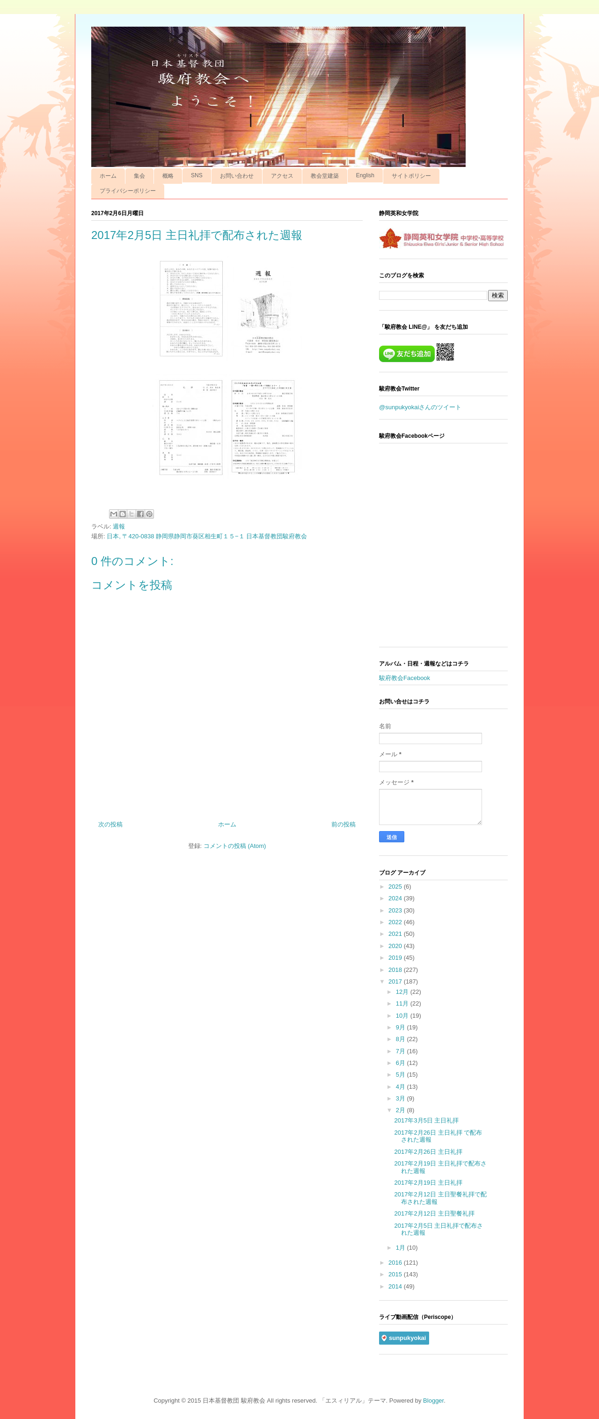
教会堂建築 (325, 176)
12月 (403, 991)
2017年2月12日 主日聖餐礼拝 (434, 1213)
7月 (401, 1051)
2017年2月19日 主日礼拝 (428, 1182)
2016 (396, 1262)
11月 (403, 1003)
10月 (403, 1015)
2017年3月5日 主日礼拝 (426, 1120)
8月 (401, 1039)
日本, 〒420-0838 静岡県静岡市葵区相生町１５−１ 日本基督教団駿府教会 (207, 536)
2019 (396, 957)
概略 (168, 176)
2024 (396, 898)
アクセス (282, 176)
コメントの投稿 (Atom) (235, 845)
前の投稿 (343, 824)
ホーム (108, 176)
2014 (396, 1286)
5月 (401, 1074)
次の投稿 (110, 824)
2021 (396, 933)
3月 (401, 1098)
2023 (396, 910)
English (365, 175)
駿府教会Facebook (404, 677)
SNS (197, 175)
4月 (401, 1086)
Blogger (433, 1400)
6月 (401, 1062)
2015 (396, 1274)
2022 (396, 922)
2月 (401, 1110)
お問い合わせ (237, 176)
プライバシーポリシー (128, 191)
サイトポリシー (411, 176)
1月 (401, 1247)
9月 (401, 1027)
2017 (396, 981)
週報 (119, 526)
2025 (396, 886)
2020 (396, 945)
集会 (139, 176)
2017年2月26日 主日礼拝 (428, 1151)
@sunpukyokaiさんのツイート (420, 407)
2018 (396, 969)
